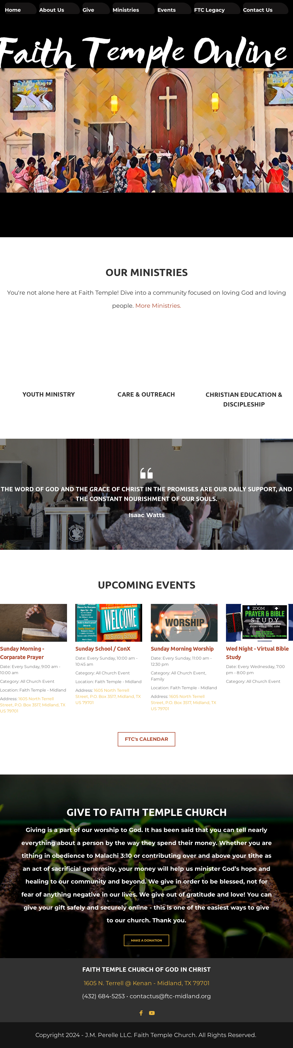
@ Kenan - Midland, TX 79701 (167, 983)
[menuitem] (21, 8)
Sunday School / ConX (102, 648)
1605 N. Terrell (104, 983)
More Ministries (157, 305)
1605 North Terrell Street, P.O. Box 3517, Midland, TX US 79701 (32, 704)
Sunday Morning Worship (182, 648)
